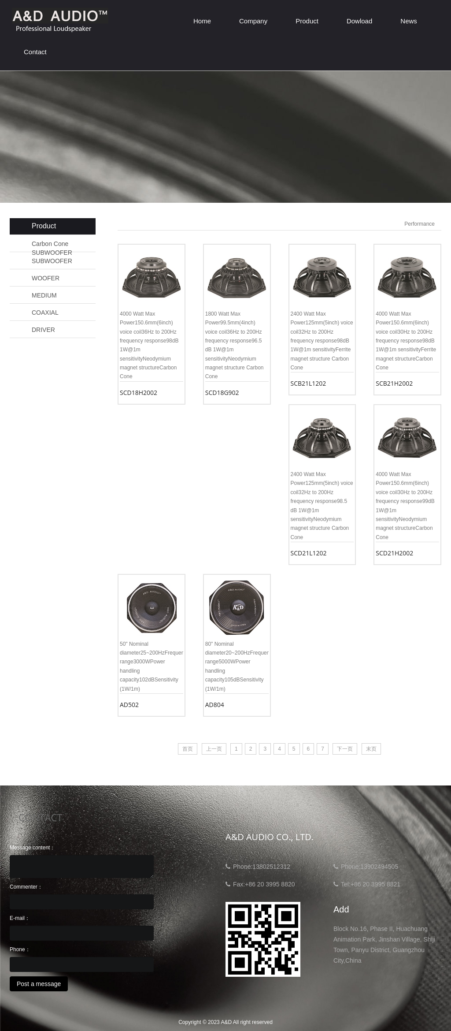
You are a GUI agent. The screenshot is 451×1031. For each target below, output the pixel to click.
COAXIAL (45, 312)
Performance (419, 224)
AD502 (129, 704)
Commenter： (26, 887)
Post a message (39, 983)
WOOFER (45, 278)
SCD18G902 (222, 392)
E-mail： (20, 918)
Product (307, 21)
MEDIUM (44, 295)
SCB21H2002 (394, 383)
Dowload (359, 21)
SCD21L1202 (309, 553)
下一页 (345, 749)
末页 (371, 749)
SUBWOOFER (52, 260)
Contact (35, 52)
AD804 (214, 704)
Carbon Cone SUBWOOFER (52, 244)
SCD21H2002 (394, 553)
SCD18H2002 (138, 392)
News (408, 21)
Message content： (32, 848)
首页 (187, 749)
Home (202, 21)
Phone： (20, 949)
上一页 (214, 749)
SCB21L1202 (308, 383)
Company (253, 21)
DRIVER (43, 329)
